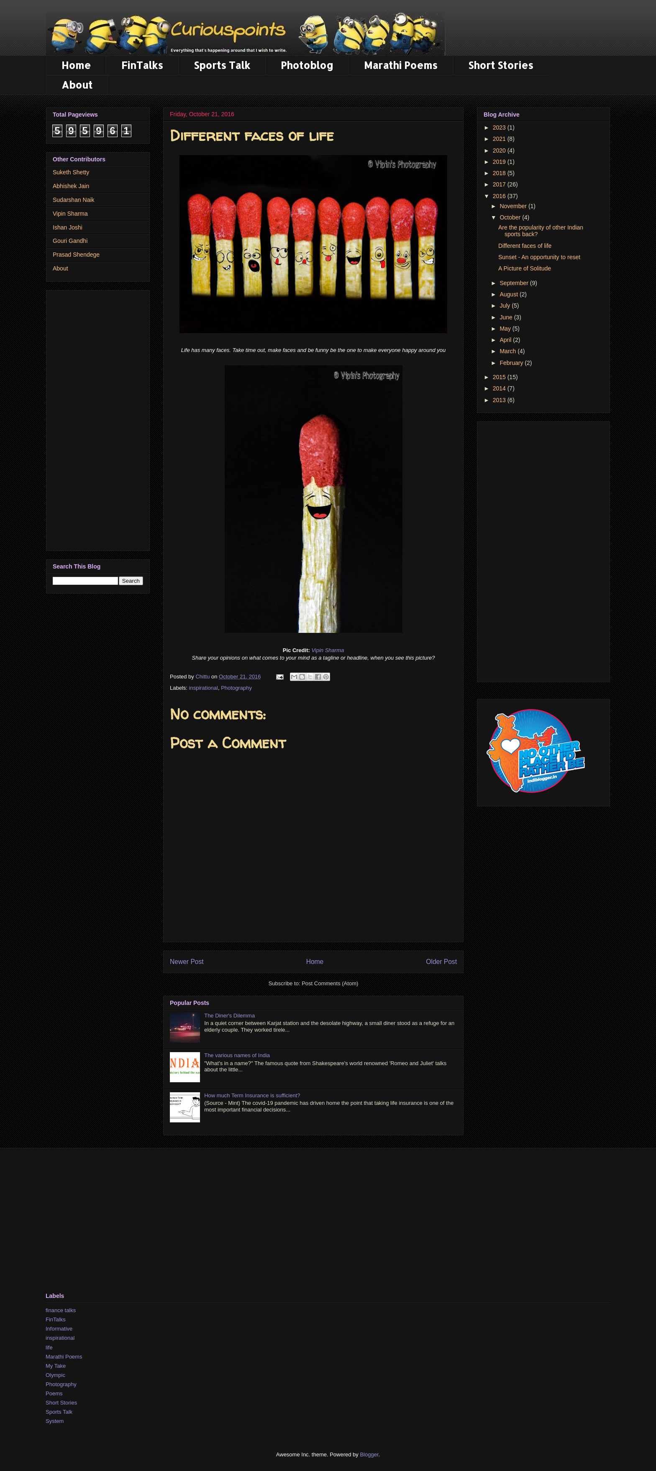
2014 (500, 388)
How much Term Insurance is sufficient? (252, 1095)
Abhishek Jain (71, 186)
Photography (236, 688)
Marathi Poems (401, 65)
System (55, 1421)
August (509, 294)
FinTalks (142, 65)
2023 (500, 127)
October (511, 217)
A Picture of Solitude (524, 268)
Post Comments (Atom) (330, 983)
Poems (54, 1393)
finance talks (61, 1310)
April (506, 340)
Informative (59, 1329)
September (515, 283)
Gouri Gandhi (70, 240)
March (509, 351)
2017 (500, 184)
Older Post (441, 961)
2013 (500, 400)
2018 (500, 173)
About (77, 84)
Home (76, 65)
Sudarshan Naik (74, 199)
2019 (500, 161)
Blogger (369, 1454)
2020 (500, 150)
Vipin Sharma (327, 650)
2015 (500, 377)
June (507, 317)
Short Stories (500, 65)
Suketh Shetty (71, 172)
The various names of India (237, 1055)
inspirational (203, 688)
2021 (500, 138)
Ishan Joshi (67, 227)
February (512, 362)
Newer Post (187, 961)
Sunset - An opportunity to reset (539, 257)
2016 (500, 196)
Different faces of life (524, 245)
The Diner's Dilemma (229, 1015)
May (506, 328)
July (506, 305)
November (514, 206)
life (49, 1347)
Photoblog (307, 65)
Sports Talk (222, 65)
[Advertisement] (98, 418)
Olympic (55, 1375)
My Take (56, 1366)
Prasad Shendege (76, 254)
